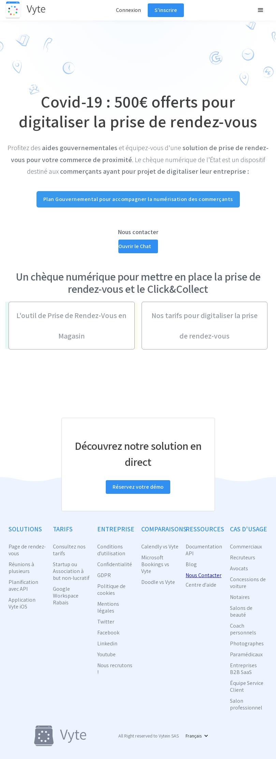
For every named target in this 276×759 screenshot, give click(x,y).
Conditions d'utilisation (111, 550)
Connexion (128, 10)
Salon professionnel (246, 704)
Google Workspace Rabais (65, 596)
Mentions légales (108, 607)
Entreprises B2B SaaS (243, 669)
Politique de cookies (111, 590)
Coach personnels (243, 629)
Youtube (106, 654)
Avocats (239, 568)
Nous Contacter (203, 575)
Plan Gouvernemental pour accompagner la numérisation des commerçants (138, 199)
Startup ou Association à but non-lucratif (71, 571)
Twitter (105, 621)
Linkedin (107, 643)
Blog (191, 564)
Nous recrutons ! (114, 669)
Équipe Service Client (246, 686)
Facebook (108, 632)
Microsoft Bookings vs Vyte (155, 564)
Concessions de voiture (248, 583)
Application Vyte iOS (22, 603)
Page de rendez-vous (27, 550)
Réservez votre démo (138, 486)
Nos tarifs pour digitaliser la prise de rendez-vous (204, 326)
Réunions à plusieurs (21, 568)
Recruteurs (242, 557)
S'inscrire (166, 10)
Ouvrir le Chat (134, 246)
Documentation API (204, 550)
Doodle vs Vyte (158, 582)
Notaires (240, 597)
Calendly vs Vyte (159, 546)
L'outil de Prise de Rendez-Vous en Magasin (71, 326)
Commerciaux (246, 546)
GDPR (104, 575)
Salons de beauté (241, 611)
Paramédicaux (246, 654)
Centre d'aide (201, 585)
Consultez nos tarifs (69, 550)
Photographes (247, 643)
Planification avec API (23, 585)
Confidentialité (114, 564)
